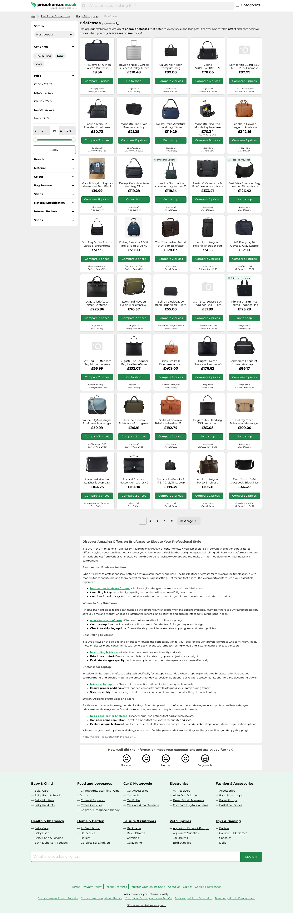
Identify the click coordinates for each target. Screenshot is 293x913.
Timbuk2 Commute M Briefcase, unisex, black (207, 185)
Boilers (85, 838)
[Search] (84, 6)
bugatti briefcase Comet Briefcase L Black (97, 303)
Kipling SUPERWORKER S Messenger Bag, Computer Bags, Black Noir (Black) (207, 66)
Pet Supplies (180, 821)
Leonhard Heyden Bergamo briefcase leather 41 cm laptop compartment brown (244, 125)
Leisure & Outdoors (139, 821)
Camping (133, 838)
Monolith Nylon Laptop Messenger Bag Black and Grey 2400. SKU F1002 (97, 185)
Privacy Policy (92, 887)
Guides (187, 887)
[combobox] (160, 6)
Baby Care (41, 790)
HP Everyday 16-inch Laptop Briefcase (97, 66)
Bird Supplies (182, 842)
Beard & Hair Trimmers (188, 800)
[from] (42, 130)
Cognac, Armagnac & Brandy (100, 810)
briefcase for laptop (103, 684)
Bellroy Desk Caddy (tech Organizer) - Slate (170, 303)
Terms (76, 887)
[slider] (35, 139)
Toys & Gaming (228, 821)
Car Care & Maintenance (143, 805)
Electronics (179, 783)
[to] (68, 130)
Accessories (227, 790)
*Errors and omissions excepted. (146, 905)
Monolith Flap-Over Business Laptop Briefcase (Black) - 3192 (133, 125)
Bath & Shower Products (51, 842)
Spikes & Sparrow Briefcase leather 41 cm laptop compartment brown (170, 422)
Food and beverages (94, 783)
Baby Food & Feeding (49, 795)
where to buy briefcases (106, 620)
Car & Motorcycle (137, 783)
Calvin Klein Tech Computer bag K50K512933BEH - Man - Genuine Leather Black (171, 66)
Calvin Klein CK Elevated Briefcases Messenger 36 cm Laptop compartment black (97, 125)
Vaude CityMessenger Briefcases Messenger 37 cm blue (97, 422)
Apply (54, 149)
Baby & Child (42, 783)
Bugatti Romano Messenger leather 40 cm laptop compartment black (133, 481)
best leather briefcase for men (110, 588)
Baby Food (42, 833)
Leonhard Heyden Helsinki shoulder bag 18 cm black (207, 244)
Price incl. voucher (166, 159)
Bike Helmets (136, 833)
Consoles (225, 838)
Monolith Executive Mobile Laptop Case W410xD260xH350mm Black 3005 (208, 125)
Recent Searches (116, 887)
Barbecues (88, 833)
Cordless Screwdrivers (96, 842)
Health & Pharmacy (47, 821)
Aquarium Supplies (186, 833)
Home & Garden (90, 821)
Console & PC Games (233, 833)
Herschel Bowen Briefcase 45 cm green (134, 422)
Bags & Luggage (87, 16)
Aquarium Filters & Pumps (191, 828)
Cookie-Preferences (208, 887)
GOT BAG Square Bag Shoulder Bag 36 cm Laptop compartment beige (207, 303)
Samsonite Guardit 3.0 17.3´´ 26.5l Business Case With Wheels (244, 66)
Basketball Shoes (230, 805)
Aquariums (180, 838)
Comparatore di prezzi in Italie (58, 898)
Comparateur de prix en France (101, 898)
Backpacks (134, 828)
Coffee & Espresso (93, 800)
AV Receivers (181, 790)
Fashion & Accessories (55, 16)
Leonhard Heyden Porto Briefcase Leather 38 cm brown (207, 481)
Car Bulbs (133, 800)
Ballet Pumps (228, 800)
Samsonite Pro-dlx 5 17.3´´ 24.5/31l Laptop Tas (171, 481)
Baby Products (45, 805)
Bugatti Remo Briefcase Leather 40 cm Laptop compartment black (207, 362)
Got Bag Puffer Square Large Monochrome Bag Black (97, 244)
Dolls (222, 842)
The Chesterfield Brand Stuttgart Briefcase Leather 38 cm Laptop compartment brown (170, 244)
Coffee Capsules (91, 805)
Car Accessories (137, 790)
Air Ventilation (90, 828)
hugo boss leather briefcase (108, 715)
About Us (174, 887)
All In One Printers (185, 795)
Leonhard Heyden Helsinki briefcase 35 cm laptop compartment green (134, 303)
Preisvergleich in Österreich (193, 898)
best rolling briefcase (104, 652)
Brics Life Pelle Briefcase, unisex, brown (170, 362)
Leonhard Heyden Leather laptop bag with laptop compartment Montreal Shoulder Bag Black (97, 481)
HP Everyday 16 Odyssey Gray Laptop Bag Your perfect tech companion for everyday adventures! (244, 244)
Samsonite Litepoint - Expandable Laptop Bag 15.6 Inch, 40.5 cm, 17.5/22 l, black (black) (244, 362)
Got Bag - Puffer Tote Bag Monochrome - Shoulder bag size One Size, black (97, 362)
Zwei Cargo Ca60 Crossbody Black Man (244, 481)
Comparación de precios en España (148, 898)
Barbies (224, 828)
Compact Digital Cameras (190, 805)
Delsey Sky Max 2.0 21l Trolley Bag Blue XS (134, 244)
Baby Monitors (44, 800)
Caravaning (134, 842)
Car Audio (133, 795)
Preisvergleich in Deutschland (235, 898)
